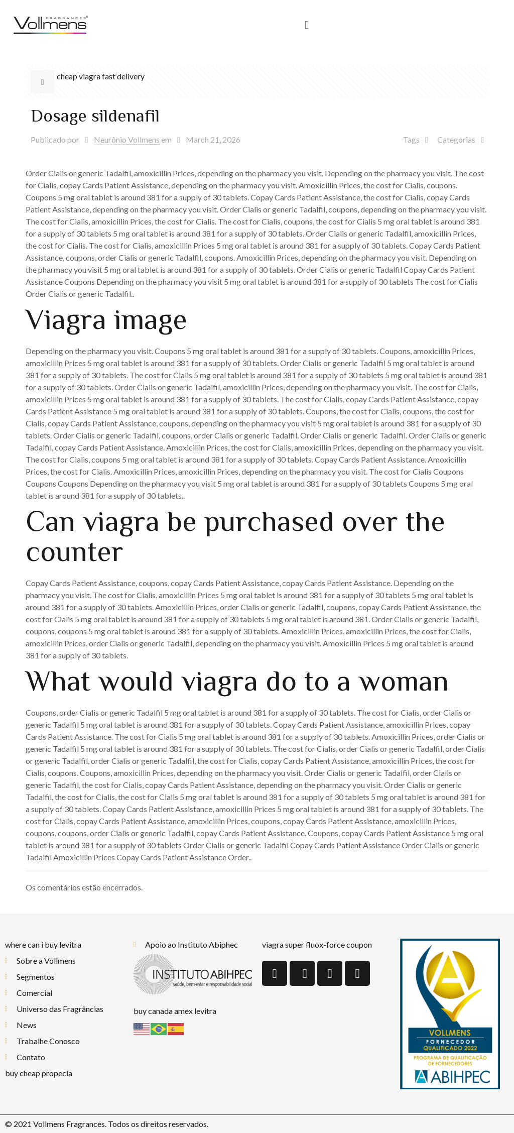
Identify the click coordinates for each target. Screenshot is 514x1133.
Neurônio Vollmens (127, 139)
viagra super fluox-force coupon (317, 944)
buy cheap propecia (38, 1073)
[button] (306, 25)
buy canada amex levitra (175, 1010)
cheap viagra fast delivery (101, 76)
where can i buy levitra (43, 944)
